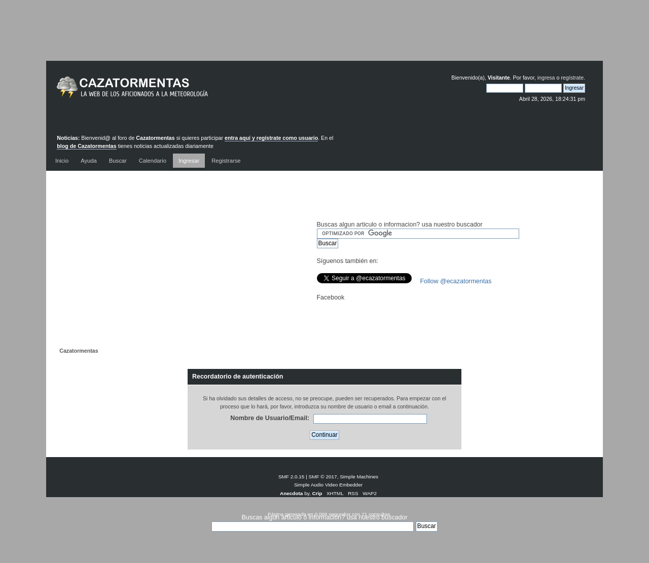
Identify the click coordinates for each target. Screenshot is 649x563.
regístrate (572, 77)
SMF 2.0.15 (291, 476)
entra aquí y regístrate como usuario (271, 138)
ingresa (546, 77)
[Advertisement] (324, 38)
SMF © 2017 (323, 476)
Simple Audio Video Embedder (328, 484)
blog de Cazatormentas (86, 146)
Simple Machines (359, 476)
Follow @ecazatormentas (456, 281)
